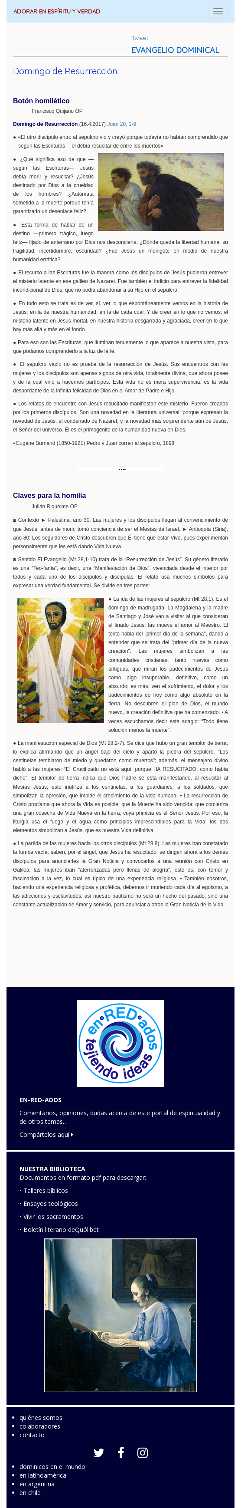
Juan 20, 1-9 (121, 124)
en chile (30, 1492)
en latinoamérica (43, 1475)
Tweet (139, 38)
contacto (32, 1435)
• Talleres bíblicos (44, 1190)
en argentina (37, 1484)
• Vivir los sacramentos (51, 1216)
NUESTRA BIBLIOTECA (52, 1169)
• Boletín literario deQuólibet (59, 1229)
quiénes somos (41, 1417)
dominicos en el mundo (52, 1466)
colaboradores (40, 1426)
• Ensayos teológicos (49, 1203)
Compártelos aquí (46, 1134)
